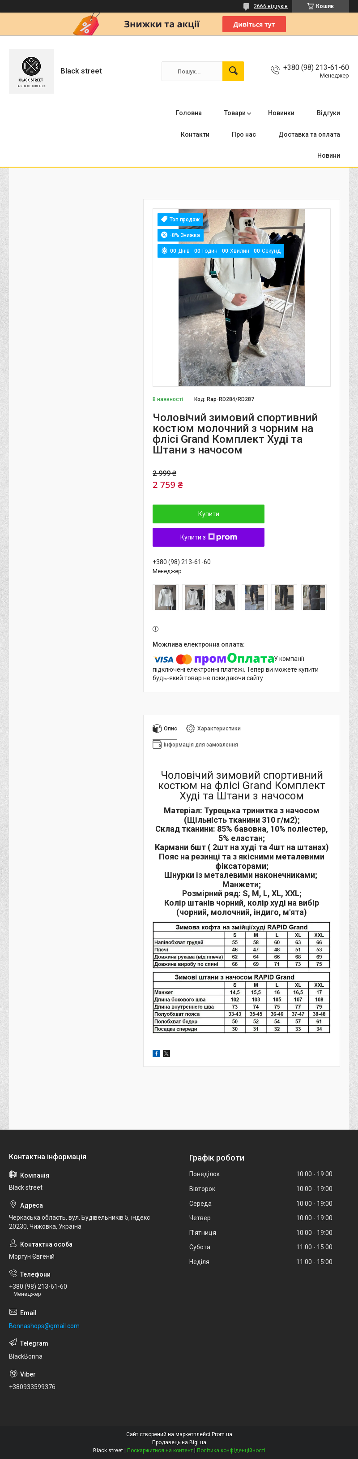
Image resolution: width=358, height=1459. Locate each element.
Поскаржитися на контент (160, 1450)
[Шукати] (233, 71)
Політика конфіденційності (231, 1450)
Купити (208, 514)
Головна (189, 113)
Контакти (195, 134)
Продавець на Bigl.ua (179, 1442)
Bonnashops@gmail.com (44, 1326)
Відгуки (328, 113)
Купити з (208, 537)
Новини (328, 155)
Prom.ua (222, 1434)
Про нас (244, 134)
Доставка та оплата (309, 134)
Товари (235, 113)
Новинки (281, 113)
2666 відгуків (271, 6)
